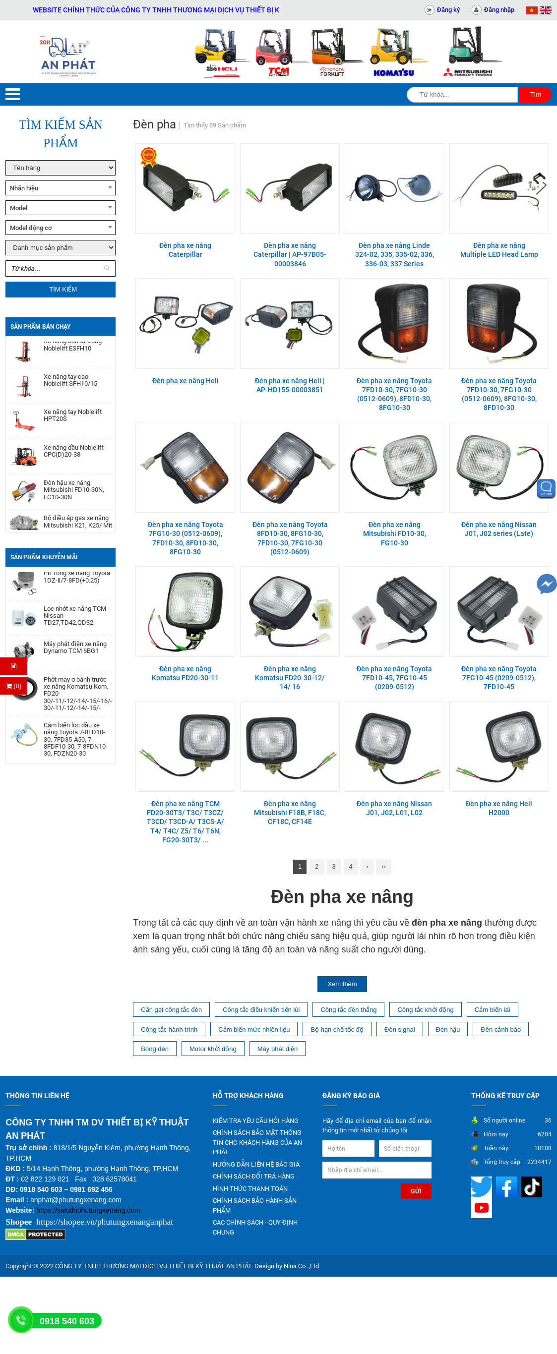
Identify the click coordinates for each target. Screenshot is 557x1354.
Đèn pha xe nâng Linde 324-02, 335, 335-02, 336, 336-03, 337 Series (394, 254)
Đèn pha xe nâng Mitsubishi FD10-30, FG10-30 (394, 533)
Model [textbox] (18, 208)
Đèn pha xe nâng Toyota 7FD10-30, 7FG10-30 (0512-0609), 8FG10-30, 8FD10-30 (499, 394)
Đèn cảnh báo (501, 1029)
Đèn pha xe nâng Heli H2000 (499, 808)
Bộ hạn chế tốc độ (337, 1029)
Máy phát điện (277, 1049)
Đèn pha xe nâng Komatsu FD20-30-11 (185, 673)
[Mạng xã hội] (483, 1186)
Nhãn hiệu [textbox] (24, 188)
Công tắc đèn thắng (348, 1009)
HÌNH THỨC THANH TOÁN (250, 1188)
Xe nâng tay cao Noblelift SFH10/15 (70, 384)
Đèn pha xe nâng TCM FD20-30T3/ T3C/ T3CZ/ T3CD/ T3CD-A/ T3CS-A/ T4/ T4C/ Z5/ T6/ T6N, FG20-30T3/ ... (185, 822)
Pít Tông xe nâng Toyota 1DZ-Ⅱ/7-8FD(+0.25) (77, 580)
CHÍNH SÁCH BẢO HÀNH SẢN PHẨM (255, 1205)
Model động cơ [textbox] (31, 228)
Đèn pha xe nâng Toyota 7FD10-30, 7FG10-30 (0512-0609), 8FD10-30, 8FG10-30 (394, 394)
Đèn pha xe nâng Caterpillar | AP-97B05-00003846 (289, 254)
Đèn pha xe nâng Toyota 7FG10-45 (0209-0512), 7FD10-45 (499, 678)
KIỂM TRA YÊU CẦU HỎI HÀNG (256, 1120)
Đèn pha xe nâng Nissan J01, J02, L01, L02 (394, 808)
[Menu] (12, 94)
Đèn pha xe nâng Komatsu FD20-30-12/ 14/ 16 (290, 678)
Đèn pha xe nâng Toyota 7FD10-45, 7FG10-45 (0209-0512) (394, 678)
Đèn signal (399, 1029)
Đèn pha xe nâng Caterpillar (185, 249)
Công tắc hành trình (169, 1029)
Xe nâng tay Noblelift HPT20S (73, 419)
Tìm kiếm (63, 289)
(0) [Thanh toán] (14, 686)
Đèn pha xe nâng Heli (185, 381)
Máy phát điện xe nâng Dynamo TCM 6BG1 (75, 651)
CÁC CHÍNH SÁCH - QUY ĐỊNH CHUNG (255, 1227)
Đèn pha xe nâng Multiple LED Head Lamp (499, 249)
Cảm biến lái (492, 1009)
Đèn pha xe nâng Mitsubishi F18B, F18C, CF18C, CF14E (290, 812)
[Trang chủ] (69, 51)
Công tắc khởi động (425, 1009)
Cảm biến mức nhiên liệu (254, 1029)
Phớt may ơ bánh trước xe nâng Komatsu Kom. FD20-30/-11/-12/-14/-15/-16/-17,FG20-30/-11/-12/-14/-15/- (78, 697)
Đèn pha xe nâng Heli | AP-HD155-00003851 (290, 385)
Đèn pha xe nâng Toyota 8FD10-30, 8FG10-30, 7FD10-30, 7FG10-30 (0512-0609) (290, 538)
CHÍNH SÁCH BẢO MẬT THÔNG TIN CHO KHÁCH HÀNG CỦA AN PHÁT (257, 1142)
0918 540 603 (67, 1321)
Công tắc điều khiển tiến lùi (261, 1009)
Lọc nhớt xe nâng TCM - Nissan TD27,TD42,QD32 (77, 619)
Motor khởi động (213, 1049)
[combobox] (60, 187)
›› (383, 866)
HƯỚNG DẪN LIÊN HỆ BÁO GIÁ (256, 1164)
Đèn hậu (448, 1029)
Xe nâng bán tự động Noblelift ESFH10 (73, 348)
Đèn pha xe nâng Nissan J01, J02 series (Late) (499, 529)
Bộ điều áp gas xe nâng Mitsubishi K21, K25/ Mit (78, 525)
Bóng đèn (155, 1049)
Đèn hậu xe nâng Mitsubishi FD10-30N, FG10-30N (74, 494)
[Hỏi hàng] (13, 666)
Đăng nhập (499, 9)
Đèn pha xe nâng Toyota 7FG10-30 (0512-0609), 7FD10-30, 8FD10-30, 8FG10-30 (185, 538)
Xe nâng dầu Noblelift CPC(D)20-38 (74, 455)
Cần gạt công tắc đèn (171, 1009)
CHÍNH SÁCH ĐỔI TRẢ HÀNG (254, 1176)
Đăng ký (448, 9)
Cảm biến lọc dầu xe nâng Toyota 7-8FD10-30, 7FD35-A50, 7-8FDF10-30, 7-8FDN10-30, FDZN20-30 (76, 743)
